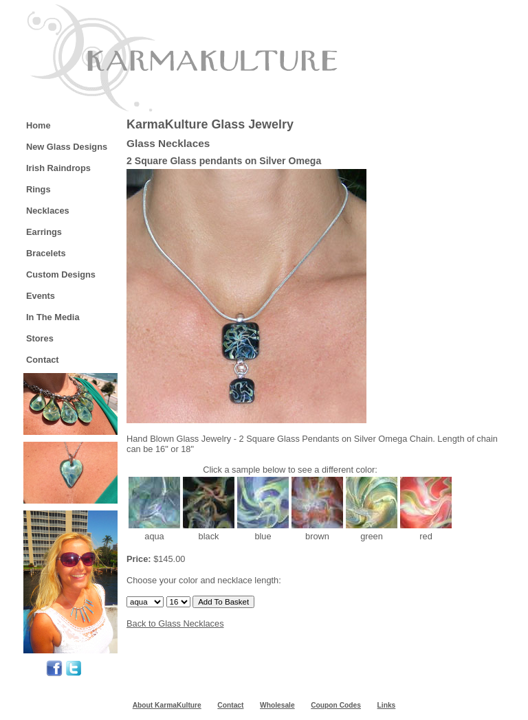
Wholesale (277, 705)
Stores (40, 338)
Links (386, 705)
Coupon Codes (336, 705)
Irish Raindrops (58, 168)
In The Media (53, 317)
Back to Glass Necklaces (175, 623)
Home (38, 125)
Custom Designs (61, 274)
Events (40, 296)
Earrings (44, 232)
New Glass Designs (66, 147)
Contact (42, 360)
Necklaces (47, 210)
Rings (38, 189)
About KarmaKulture (167, 705)
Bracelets (46, 253)
